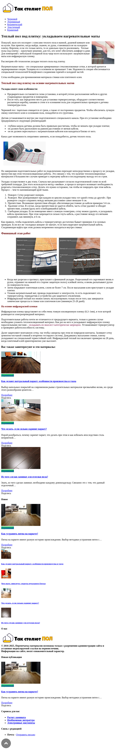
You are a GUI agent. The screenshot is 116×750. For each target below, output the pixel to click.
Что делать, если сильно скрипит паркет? (24, 429)
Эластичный (13, 27)
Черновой (12, 19)
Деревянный (13, 21)
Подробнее (6, 395)
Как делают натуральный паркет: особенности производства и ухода (38, 381)
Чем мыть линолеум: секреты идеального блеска (23, 583)
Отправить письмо (25, 734)
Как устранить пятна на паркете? (19, 533)
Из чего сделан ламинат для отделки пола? (24, 476)
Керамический (14, 24)
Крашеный (12, 30)
